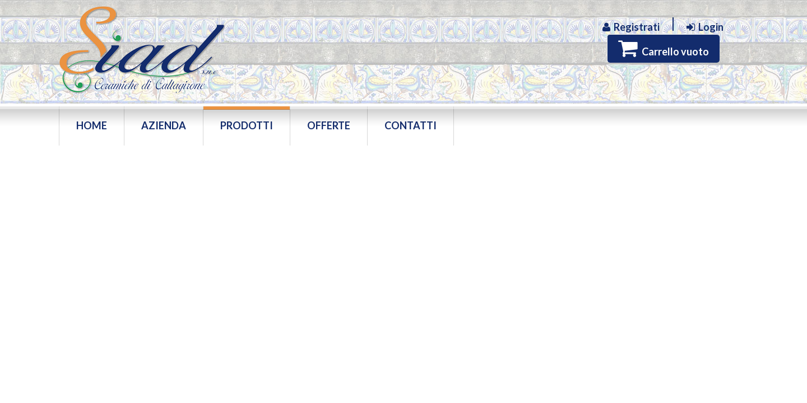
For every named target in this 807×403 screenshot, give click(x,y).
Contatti (410, 125)
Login (705, 27)
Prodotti (246, 125)
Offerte (328, 125)
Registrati (631, 27)
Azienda (163, 125)
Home (91, 125)
